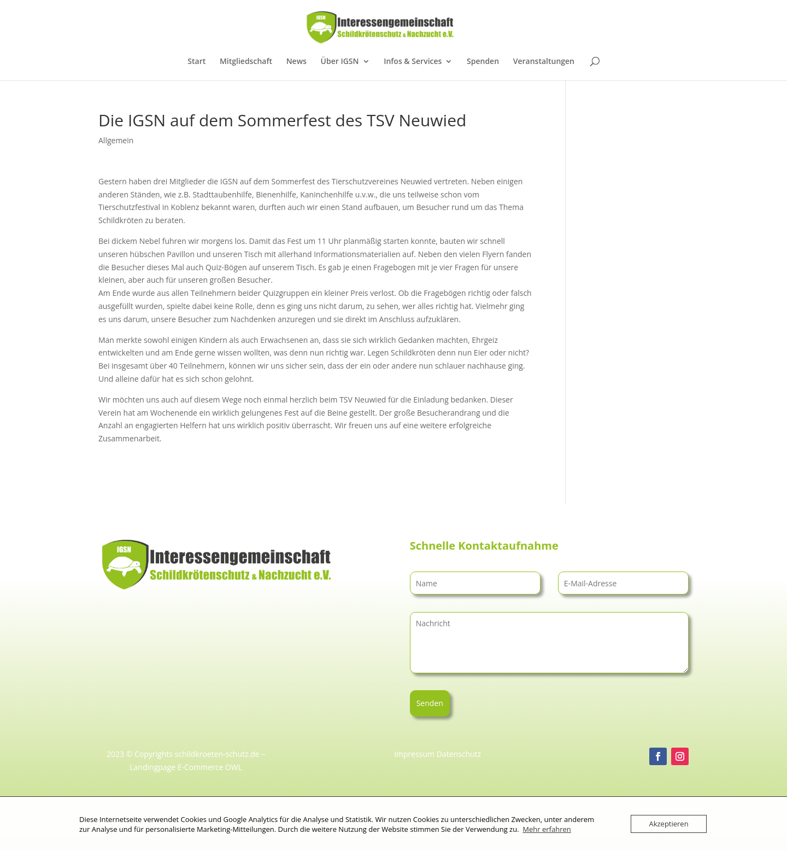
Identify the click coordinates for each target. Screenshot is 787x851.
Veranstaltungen (543, 61)
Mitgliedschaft (246, 61)
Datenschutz (459, 754)
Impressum (414, 754)
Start (196, 61)
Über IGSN (340, 61)
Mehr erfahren (546, 829)
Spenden (483, 61)
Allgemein (115, 140)
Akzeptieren (668, 824)
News (296, 61)
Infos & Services (413, 61)
